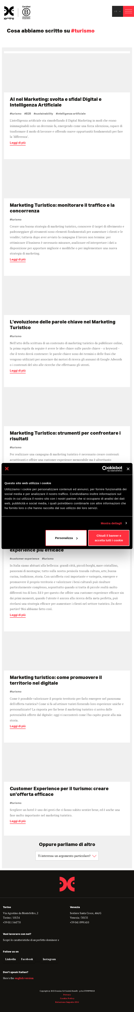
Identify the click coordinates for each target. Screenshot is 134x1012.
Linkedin (10, 959)
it (118, 11)
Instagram (49, 959)
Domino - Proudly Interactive (67, 884)
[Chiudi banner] (128, 468)
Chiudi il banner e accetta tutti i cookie (109, 538)
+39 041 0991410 (79, 922)
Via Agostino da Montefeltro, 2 (20, 913)
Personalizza (66, 538)
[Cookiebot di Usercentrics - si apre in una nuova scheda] (105, 469)
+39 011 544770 (12, 922)
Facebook (27, 959)
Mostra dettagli (111, 523)
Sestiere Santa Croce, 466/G (85, 913)
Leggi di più (18, 143)
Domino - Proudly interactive (17, 13)
